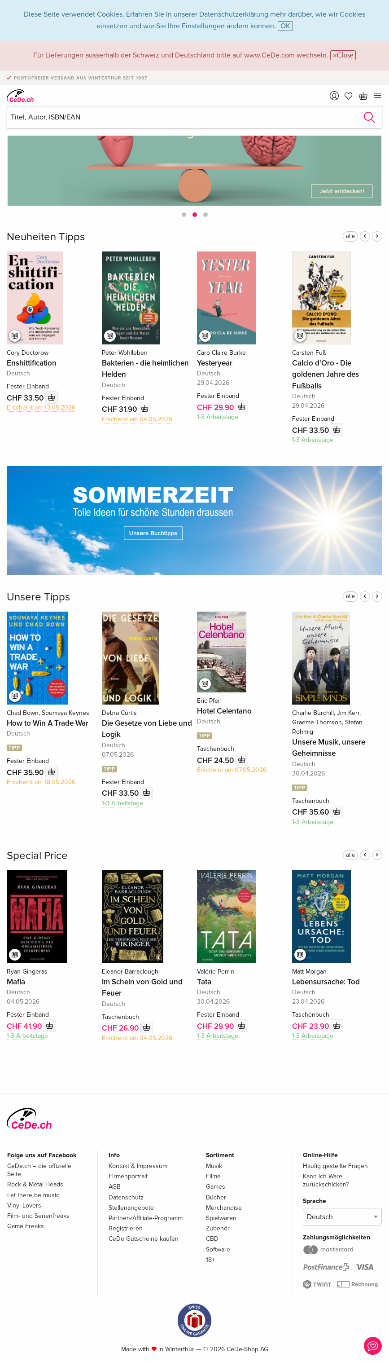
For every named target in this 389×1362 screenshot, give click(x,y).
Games (215, 1186)
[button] (184, 214)
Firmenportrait (128, 1176)
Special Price (37, 855)
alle (350, 236)
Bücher (216, 1197)
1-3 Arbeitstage (217, 417)
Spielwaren (221, 1218)
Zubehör (218, 1228)
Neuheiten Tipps (46, 236)
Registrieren (126, 1228)
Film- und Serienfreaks (38, 1216)
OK (285, 26)
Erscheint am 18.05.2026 (41, 782)
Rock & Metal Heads (35, 1184)
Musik (214, 1166)
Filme (213, 1176)
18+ (210, 1260)
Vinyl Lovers (24, 1205)
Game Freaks (25, 1226)
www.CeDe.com (269, 55)
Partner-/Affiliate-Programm (146, 1218)
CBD (212, 1239)
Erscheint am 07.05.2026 (232, 770)
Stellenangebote (131, 1208)
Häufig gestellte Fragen (335, 1166)
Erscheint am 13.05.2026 (41, 407)
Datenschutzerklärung (233, 14)
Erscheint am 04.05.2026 (137, 419)
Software (218, 1249)
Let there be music (33, 1195)
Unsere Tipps (38, 597)
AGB (115, 1186)
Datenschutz (126, 1197)
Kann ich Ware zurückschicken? (326, 1180)
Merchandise (224, 1208)
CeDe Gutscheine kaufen (144, 1239)
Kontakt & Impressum (138, 1166)
